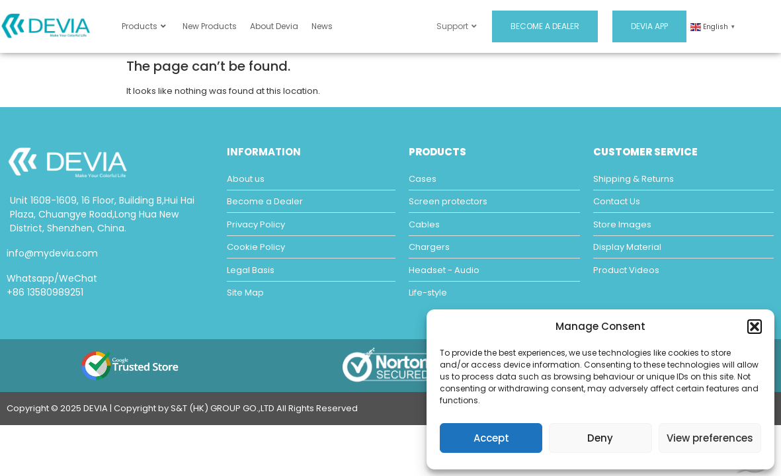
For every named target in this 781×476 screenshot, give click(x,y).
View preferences (710, 438)
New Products (210, 26)
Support (456, 26)
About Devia (274, 26)
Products (144, 26)
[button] (754, 326)
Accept (491, 438)
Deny (600, 438)
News (322, 26)
